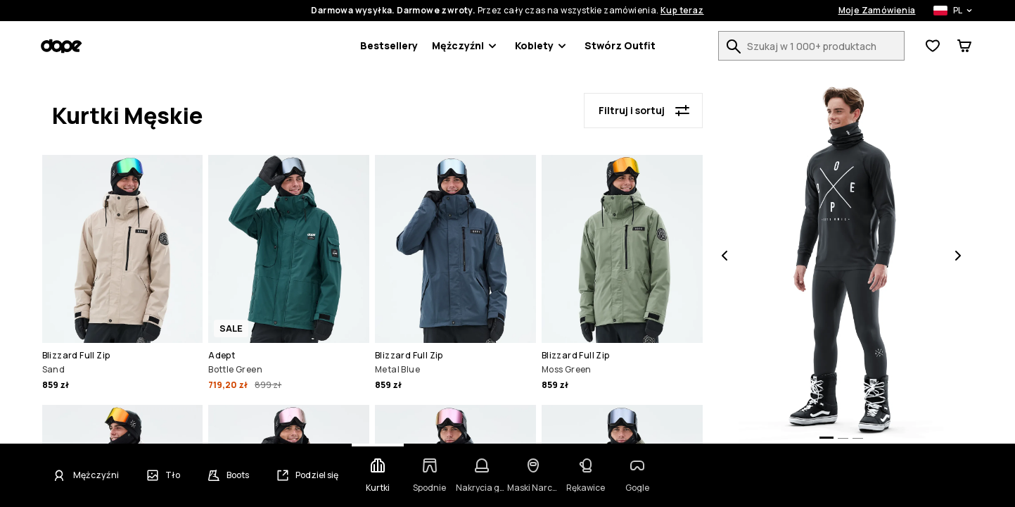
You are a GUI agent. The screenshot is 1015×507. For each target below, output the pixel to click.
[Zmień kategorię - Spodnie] (430, 475)
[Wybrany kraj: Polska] (945, 10)
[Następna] (958, 257)
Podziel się (316, 475)
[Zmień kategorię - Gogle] (637, 475)
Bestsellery (389, 45)
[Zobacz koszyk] (964, 46)
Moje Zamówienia (877, 10)
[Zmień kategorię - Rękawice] (585, 475)
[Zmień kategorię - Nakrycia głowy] (482, 475)
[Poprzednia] (724, 257)
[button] (123, 275)
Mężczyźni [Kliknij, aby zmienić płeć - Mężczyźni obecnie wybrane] (96, 475)
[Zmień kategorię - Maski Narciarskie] (533, 475)
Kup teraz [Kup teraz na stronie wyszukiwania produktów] (682, 10)
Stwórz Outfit (620, 45)
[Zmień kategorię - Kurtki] (378, 475)
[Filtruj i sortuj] (643, 110)
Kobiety (542, 45)
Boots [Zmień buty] (237, 475)
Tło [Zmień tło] (172, 475)
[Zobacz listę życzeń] (933, 46)
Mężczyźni (466, 45)
